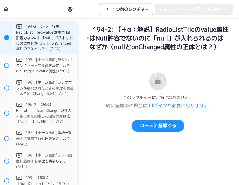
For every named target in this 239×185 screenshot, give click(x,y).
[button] (6, 9)
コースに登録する (158, 125)
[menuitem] (70, 9)
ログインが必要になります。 (179, 105)
